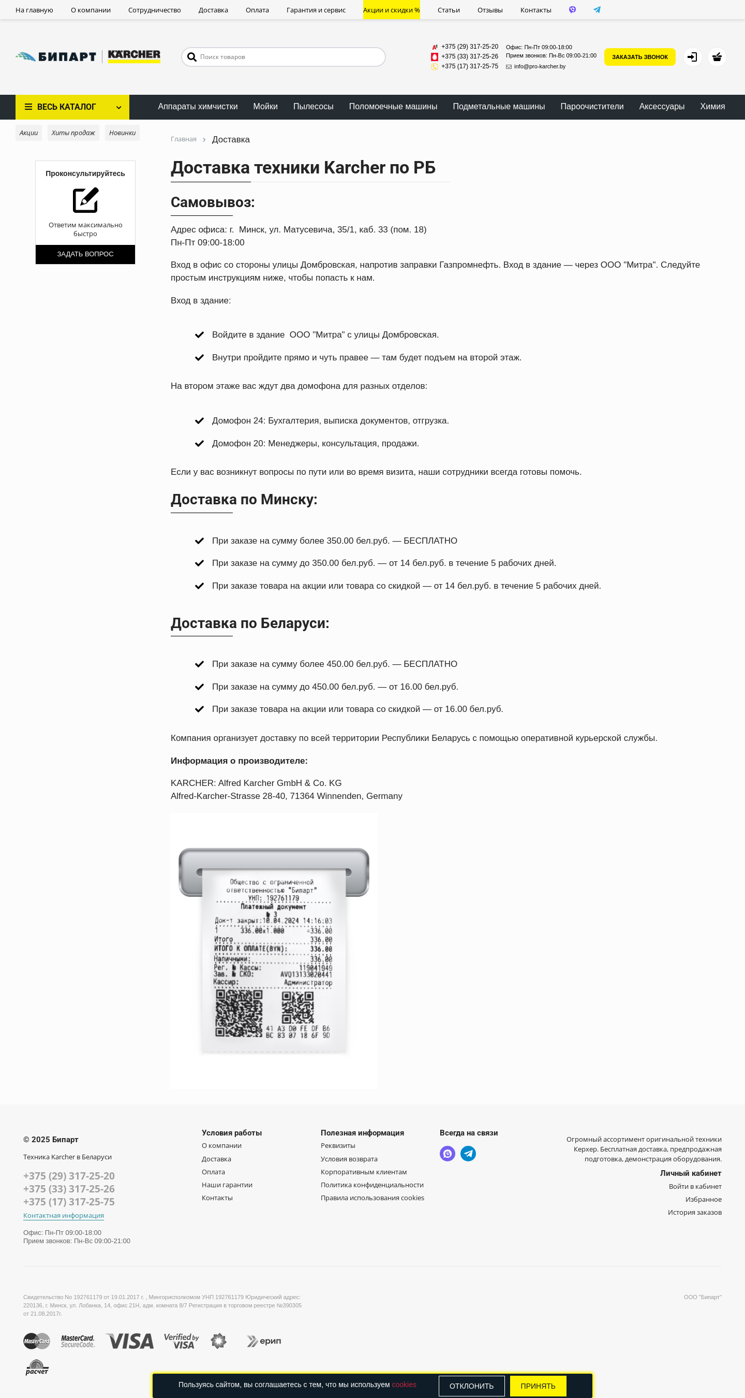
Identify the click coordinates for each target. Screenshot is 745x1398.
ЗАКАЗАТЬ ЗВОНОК (640, 57)
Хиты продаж (73, 132)
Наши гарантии (227, 1184)
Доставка (213, 9)
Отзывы (490, 9)
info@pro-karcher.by (535, 66)
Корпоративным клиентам (364, 1171)
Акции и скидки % (391, 9)
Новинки (122, 132)
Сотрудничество (154, 9)
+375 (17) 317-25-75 (69, 1201)
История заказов (695, 1212)
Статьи (449, 9)
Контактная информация (63, 1215)
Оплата (257, 9)
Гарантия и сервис (316, 9)
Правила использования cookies (372, 1197)
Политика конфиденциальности (372, 1184)
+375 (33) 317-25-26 (69, 1189)
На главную (34, 9)
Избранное (704, 1199)
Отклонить (472, 1386)
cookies (404, 1384)
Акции (29, 132)
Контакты (536, 9)
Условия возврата (349, 1158)
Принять (538, 1386)
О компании (91, 9)
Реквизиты (338, 1145)
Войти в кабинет (695, 1186)
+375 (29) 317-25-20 (69, 1176)
